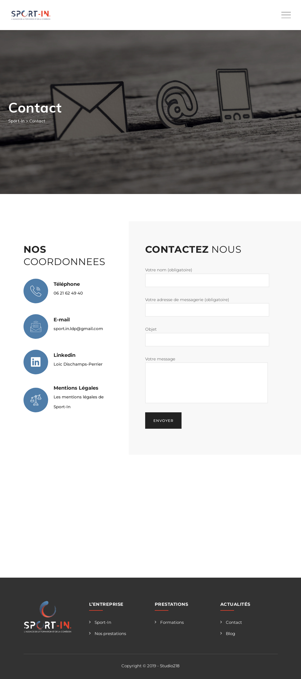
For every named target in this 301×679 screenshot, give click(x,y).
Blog (230, 633)
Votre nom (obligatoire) (207, 277)
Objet (207, 336)
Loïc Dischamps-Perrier (78, 364)
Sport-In (103, 622)
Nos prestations (110, 633)
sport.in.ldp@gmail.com (78, 328)
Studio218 (170, 665)
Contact (234, 622)
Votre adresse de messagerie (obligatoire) (207, 307)
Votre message (206, 380)
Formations (172, 622)
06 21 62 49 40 (68, 293)
